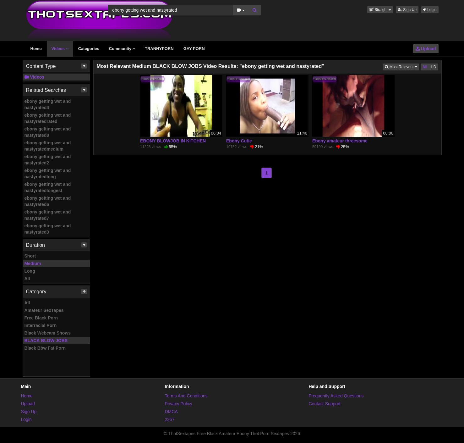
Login (430, 10)
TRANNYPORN (159, 48)
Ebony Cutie (239, 140)
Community (122, 48)
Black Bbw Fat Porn (45, 348)
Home (36, 48)
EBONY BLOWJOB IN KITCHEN (173, 140)
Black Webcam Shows (48, 332)
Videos (60, 48)
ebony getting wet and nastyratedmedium (48, 146)
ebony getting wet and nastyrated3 (48, 229)
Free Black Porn (41, 317)
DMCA (171, 411)
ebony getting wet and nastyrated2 (48, 159)
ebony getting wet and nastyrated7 (48, 215)
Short (30, 255)
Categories (88, 48)
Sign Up (407, 10)
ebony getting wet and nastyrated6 (48, 201)
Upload (426, 48)
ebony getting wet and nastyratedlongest (48, 187)
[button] (380, 9)
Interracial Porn (41, 325)
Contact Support (325, 403)
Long (30, 271)
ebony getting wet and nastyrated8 (48, 132)
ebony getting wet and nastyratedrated (48, 118)
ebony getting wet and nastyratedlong (48, 173)
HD (433, 67)
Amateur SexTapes (44, 310)
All (27, 278)
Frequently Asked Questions (336, 395)
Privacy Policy (178, 403)
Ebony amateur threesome (340, 140)
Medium (33, 263)
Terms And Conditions (186, 395)
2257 (170, 419)
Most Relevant (402, 66)
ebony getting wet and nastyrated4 (48, 104)
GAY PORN (194, 48)
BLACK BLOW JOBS (46, 340)
